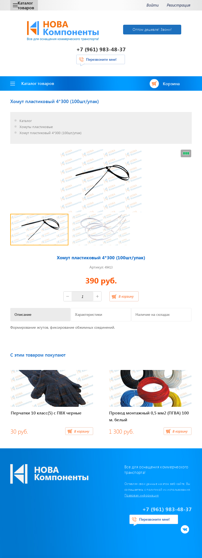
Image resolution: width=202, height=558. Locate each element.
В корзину (126, 296)
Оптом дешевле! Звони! (152, 29)
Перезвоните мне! (101, 59)
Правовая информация (141, 495)
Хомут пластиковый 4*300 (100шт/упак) (50, 133)
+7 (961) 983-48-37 (101, 49)
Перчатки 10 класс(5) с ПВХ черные (46, 412)
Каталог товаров (23, 5)
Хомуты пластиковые (36, 127)
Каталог (25, 121)
